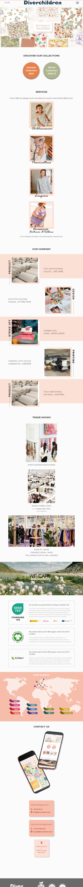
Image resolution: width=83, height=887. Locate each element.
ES (5, 2)
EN (9, 2)
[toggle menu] (77, 2)
